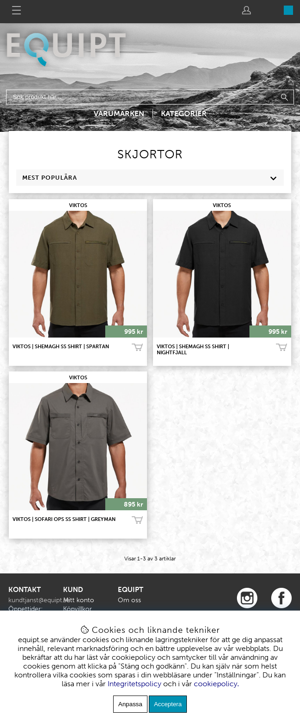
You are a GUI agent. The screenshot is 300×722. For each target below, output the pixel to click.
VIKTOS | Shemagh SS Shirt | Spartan (61, 347)
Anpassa (130, 704)
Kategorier (184, 113)
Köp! (137, 348)
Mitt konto (78, 600)
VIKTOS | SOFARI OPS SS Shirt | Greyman (64, 519)
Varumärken (119, 113)
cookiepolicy (215, 683)
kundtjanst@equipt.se (39, 600)
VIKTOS (78, 205)
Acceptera (168, 704)
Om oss (129, 600)
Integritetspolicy (134, 683)
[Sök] (150, 97)
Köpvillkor (77, 609)
